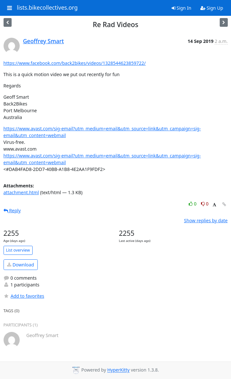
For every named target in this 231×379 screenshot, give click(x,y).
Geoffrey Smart (43, 41)
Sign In (181, 8)
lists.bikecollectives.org (47, 8)
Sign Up (211, 8)
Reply (12, 210)
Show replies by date (205, 220)
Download (20, 265)
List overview (18, 250)
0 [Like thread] (193, 204)
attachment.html (21, 192)
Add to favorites (24, 296)
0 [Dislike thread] (205, 204)
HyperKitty (118, 370)
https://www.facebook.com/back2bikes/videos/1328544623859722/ (75, 63)
